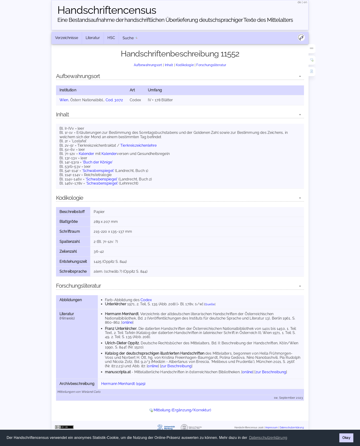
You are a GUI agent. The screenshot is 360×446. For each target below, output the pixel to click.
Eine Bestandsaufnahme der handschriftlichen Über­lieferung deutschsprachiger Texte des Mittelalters (175, 20)
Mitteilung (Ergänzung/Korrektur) (182, 410)
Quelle (210, 304)
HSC (111, 38)
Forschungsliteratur (211, 65)
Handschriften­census (106, 10)
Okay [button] (346, 438)
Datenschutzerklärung (292, 427)
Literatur (93, 38)
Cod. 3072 (114, 100)
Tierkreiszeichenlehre (138, 145)
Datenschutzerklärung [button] (268, 437)
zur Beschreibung (176, 366)
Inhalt (169, 65)
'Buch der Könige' (97, 162)
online (127, 322)
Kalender (86, 153)
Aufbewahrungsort (148, 65)
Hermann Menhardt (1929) (123, 383)
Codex (146, 300)
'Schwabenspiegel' (98, 170)
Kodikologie (185, 65)
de (299, 2)
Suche (128, 38)
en (305, 2)
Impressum (271, 427)
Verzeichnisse (66, 38)
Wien (63, 100)
